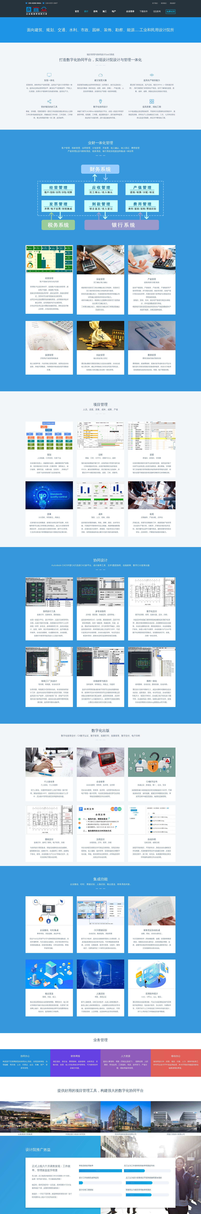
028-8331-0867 (52, 3)
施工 (105, 11)
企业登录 (130, 11)
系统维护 (172, 3)
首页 (77, 11)
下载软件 (143, 11)
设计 (86, 11)
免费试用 (171, 12)
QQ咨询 (157, 11)
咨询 (95, 11)
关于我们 (155, 3)
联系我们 (164, 3)
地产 (114, 11)
